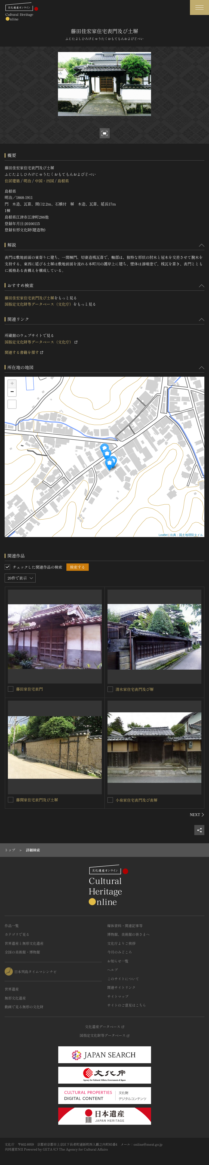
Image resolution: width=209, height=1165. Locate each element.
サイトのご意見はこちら (126, 1005)
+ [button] (12, 384)
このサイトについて (123, 978)
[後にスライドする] (197, 815)
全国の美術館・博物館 (22, 952)
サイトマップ (117, 996)
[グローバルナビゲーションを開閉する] (199, 7)
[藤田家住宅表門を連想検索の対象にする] (10, 689)
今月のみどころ (119, 952)
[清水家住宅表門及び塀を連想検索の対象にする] (110, 689)
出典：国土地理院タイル (186, 534)
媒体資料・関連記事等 (125, 925)
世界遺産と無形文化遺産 (24, 943)
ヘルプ (112, 969)
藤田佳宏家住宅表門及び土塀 (29, 298)
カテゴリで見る (17, 934)
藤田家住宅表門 (29, 689)
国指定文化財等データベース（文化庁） (39, 304)
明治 (27, 180)
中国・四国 (44, 180)
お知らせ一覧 (117, 961)
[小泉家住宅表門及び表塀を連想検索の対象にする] (110, 800)
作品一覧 (12, 925)
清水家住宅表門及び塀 (135, 689)
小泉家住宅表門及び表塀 (137, 800)
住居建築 (12, 180)
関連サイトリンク (121, 987)
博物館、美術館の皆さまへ (128, 934)
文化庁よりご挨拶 (121, 943)
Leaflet (163, 534)
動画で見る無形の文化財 (24, 1006)
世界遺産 (12, 989)
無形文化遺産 (15, 998)
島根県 (63, 180)
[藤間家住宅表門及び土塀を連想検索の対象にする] (10, 799)
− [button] (12, 392)
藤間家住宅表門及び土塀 (37, 799)
